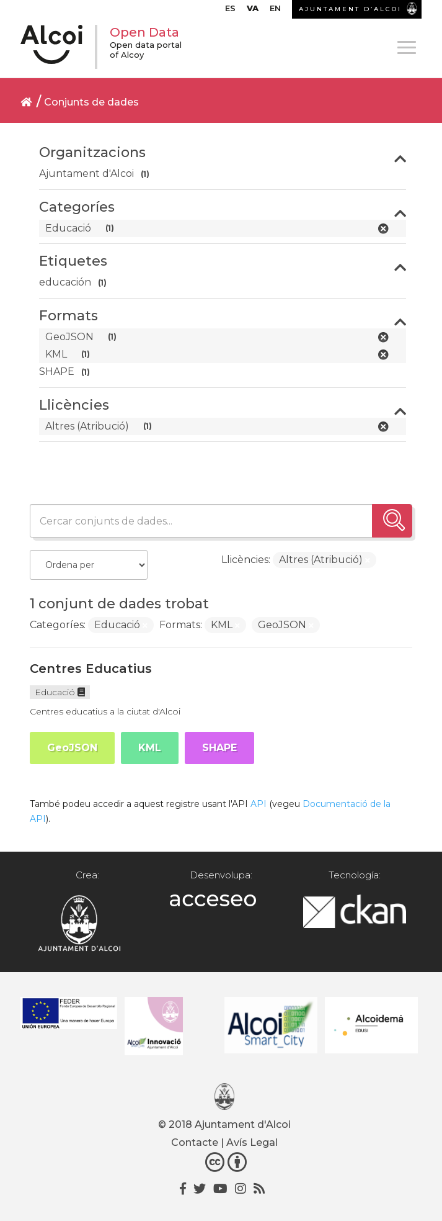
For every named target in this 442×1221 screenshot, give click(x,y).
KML (149, 748)
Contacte (194, 1142)
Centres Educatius (91, 668)
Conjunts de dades (91, 102)
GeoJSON (72, 748)
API (258, 803)
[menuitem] (230, 11)
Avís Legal (252, 1142)
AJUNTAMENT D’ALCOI (350, 9)
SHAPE (219, 748)
